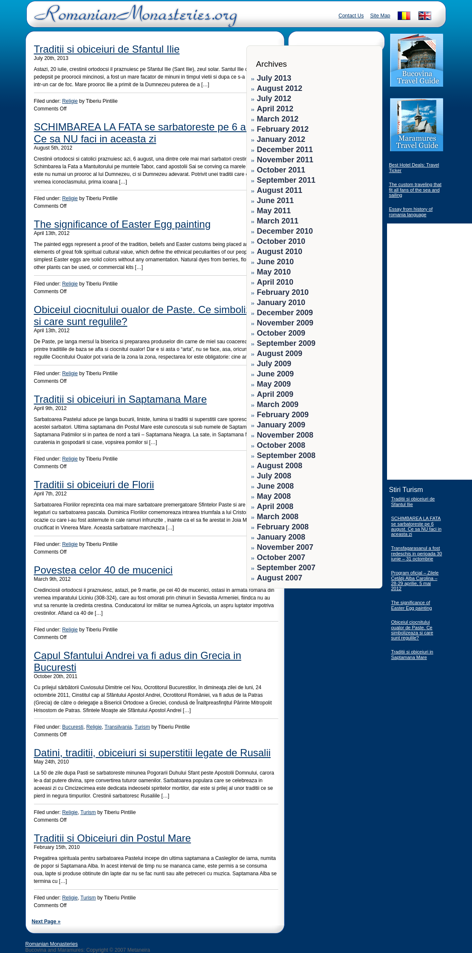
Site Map (380, 16)
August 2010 (279, 251)
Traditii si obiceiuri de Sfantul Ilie (107, 49)
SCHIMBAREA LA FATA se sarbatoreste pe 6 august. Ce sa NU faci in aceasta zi (154, 132)
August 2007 (279, 578)
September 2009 (286, 343)
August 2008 (279, 465)
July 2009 (274, 363)
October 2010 (281, 241)
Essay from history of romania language (411, 211)
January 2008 (281, 537)
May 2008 (274, 496)
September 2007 (286, 567)
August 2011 (279, 190)
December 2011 (285, 149)
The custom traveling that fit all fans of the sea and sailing (415, 190)
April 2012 (275, 109)
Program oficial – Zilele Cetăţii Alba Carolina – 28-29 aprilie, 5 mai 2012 (415, 580)
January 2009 (281, 425)
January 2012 (281, 139)
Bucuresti (72, 727)
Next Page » (46, 922)
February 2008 (283, 527)
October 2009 (281, 333)
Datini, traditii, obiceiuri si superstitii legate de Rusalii (152, 752)
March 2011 (278, 221)
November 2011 (285, 160)
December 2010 (285, 231)
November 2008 (285, 435)
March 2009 (278, 404)
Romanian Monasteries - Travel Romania (133, 19)
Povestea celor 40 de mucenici (103, 570)
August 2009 (279, 353)
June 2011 (275, 200)
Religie (70, 101)
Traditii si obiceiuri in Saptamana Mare (120, 399)
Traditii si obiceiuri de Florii (94, 484)
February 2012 (283, 129)
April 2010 (275, 282)
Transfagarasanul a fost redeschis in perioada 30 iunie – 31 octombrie (416, 553)
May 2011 (274, 210)
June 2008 (275, 486)
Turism (142, 727)
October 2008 (281, 445)
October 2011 (281, 170)
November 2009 (285, 323)
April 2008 (275, 506)
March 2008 (278, 516)
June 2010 (275, 261)
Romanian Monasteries (51, 944)
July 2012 (274, 98)
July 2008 (274, 476)
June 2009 (275, 374)
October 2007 (281, 557)
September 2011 (286, 180)
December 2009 (285, 312)
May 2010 (274, 272)
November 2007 (285, 547)
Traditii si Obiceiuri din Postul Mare (112, 838)
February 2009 (283, 414)
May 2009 (274, 384)
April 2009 (275, 394)
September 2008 (286, 455)
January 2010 (281, 302)
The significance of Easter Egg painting (122, 224)
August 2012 (279, 88)
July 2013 (274, 78)
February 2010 (283, 292)
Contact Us (351, 16)
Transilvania (118, 727)
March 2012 (278, 119)
